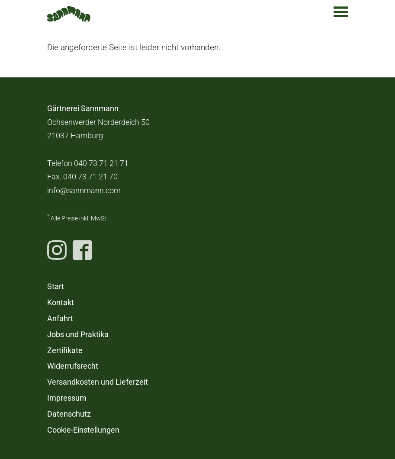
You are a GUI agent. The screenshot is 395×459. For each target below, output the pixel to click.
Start (55, 286)
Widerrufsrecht (72, 366)
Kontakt (60, 302)
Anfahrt (60, 318)
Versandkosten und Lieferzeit (97, 382)
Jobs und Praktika (78, 334)
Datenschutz (69, 414)
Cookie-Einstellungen (83, 430)
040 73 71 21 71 (101, 163)
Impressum (67, 398)
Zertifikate (65, 350)
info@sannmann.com (84, 190)
